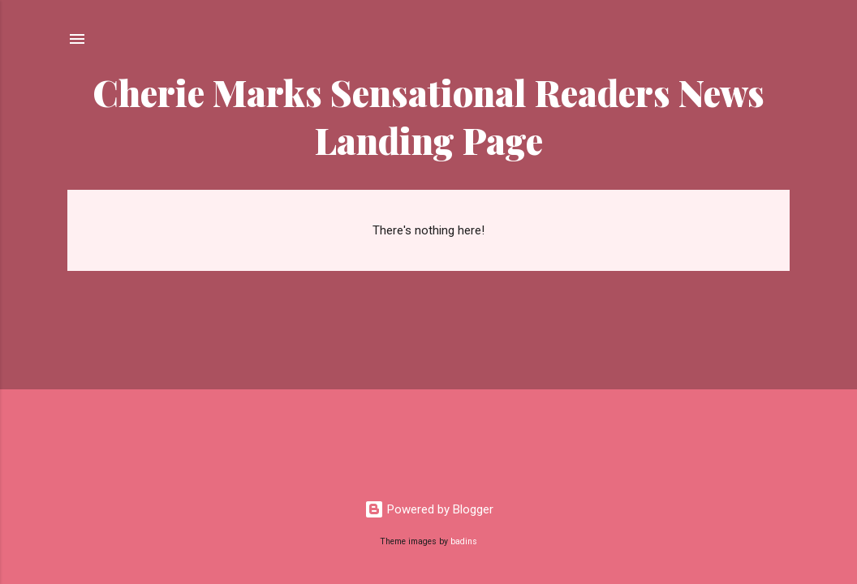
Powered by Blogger (428, 509)
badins (463, 541)
